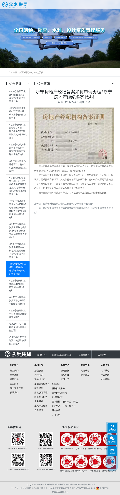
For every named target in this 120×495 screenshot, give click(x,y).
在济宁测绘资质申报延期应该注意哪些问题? (18, 313)
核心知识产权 (16, 388)
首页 (21, 72)
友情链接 (83, 354)
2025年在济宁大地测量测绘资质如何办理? (18, 327)
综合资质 (38, 388)
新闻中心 (29, 72)
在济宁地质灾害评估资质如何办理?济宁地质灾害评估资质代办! (17, 149)
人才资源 (105, 365)
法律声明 (102, 354)
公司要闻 (65, 370)
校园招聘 (105, 375)
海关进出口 (39, 379)
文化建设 (85, 375)
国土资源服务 (41, 397)
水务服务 (38, 401)
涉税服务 (38, 370)
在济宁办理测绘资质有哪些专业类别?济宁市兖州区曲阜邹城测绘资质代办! (18, 231)
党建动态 (85, 370)
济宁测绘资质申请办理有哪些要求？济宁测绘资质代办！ (18, 113)
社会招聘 (105, 379)
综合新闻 (65, 375)
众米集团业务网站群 (63, 354)
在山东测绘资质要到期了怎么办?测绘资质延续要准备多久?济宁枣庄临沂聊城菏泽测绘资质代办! (18, 185)
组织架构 (14, 379)
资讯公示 (65, 379)
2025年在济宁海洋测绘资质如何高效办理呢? (18, 340)
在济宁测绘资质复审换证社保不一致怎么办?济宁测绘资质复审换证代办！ (18, 131)
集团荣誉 (14, 383)
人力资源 (38, 410)
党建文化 (85, 365)
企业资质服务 (41, 383)
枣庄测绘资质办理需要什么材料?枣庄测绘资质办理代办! (18, 166)
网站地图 (91, 484)
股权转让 (38, 375)
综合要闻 (39, 72)
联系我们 (14, 392)
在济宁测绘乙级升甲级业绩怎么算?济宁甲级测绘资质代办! (17, 96)
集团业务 (38, 365)
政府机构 (42, 354)
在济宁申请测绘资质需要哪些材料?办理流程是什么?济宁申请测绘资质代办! (17, 250)
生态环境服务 (41, 405)
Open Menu (115, 5)
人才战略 (105, 370)
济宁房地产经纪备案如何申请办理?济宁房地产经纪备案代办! (17, 269)
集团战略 (14, 375)
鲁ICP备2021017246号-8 (76, 484)
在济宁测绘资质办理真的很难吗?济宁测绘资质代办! (17, 285)
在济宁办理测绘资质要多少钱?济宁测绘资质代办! (17, 300)
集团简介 (14, 370)
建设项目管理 (41, 392)
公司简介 (14, 365)
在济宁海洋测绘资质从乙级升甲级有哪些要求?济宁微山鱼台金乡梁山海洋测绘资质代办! (18, 209)
